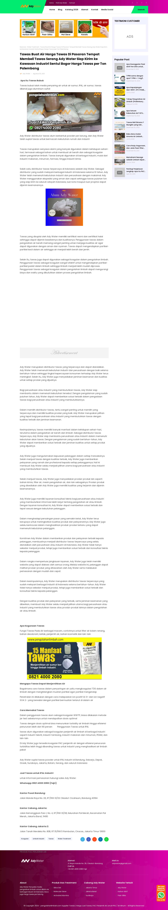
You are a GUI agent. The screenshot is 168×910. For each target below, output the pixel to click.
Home (51, 3)
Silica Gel (57, 887)
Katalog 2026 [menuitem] (71, 9)
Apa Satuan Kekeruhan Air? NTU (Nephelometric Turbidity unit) (134, 112)
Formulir (72, 3)
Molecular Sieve (60, 891)
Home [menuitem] (52, 9)
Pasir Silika (122, 895)
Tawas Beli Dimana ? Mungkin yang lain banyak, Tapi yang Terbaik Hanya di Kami (135, 123)
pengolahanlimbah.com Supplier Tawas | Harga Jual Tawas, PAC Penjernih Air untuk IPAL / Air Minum (83, 905)
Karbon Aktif (123, 891)
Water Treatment (33, 47)
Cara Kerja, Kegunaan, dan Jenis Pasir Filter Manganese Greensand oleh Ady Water (135, 146)
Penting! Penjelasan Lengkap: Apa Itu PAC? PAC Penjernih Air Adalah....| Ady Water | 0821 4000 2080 (135, 170)
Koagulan (25, 839)
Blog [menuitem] (60, 9)
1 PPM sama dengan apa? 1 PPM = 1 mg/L (134, 77)
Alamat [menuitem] (84, 9)
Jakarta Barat (91, 891)
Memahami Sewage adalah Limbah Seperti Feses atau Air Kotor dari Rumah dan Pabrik (136, 158)
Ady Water (26, 74)
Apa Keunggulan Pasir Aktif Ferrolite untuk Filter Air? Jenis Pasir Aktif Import (135, 65)
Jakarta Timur (91, 887)
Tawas (51, 839)
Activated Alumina (61, 895)
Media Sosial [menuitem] (107, 9)
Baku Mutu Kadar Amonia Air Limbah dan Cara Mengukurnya (134, 135)
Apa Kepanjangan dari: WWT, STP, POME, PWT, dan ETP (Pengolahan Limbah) (135, 88)
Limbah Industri (38, 839)
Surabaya (89, 895)
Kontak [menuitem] (94, 9)
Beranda (23, 47)
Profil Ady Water (61, 3)
